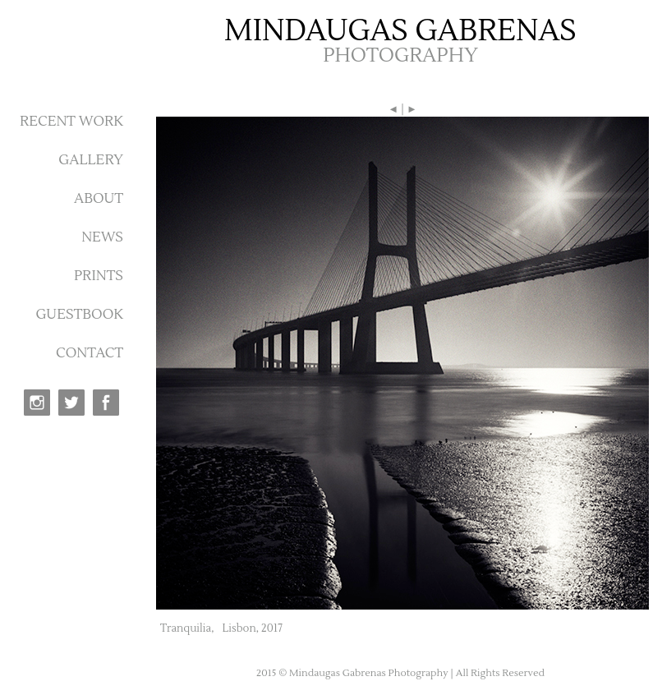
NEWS (102, 237)
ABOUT (98, 199)
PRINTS (98, 276)
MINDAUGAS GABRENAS (400, 31)
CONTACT (89, 353)
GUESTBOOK (79, 315)
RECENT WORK (71, 122)
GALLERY (90, 160)
